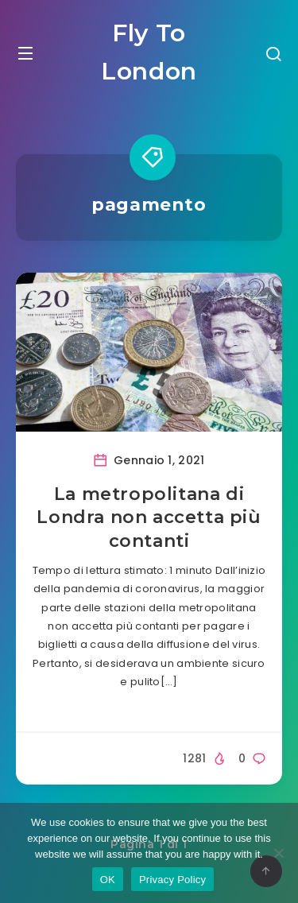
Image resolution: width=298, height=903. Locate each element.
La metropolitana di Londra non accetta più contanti (149, 517)
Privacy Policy (172, 880)
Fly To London (149, 52)
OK (107, 880)
